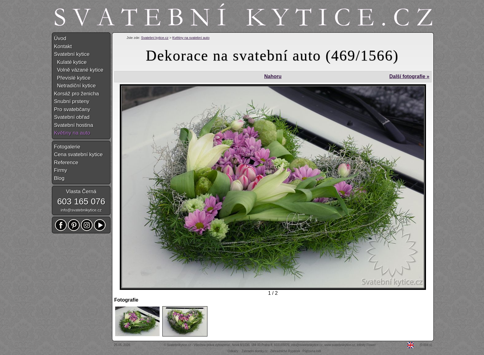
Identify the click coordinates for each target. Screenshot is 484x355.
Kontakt (63, 46)
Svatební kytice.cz (155, 38)
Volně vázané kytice (78, 70)
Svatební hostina (73, 125)
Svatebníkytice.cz (179, 345)
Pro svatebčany (72, 109)
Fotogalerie (67, 147)
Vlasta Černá (81, 191)
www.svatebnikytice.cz (339, 345)
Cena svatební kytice (78, 154)
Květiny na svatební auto (190, 38)
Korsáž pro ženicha (76, 94)
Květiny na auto (72, 133)
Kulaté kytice (70, 62)
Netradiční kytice (75, 86)
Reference (66, 162)
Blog (59, 178)
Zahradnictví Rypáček (285, 351)
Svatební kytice (72, 54)
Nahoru (273, 76)
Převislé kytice (72, 78)
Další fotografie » (409, 76)
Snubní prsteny (71, 101)
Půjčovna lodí (311, 351)
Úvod (60, 38)
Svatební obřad (72, 117)
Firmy (60, 170)
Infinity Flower (366, 345)
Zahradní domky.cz (255, 351)
